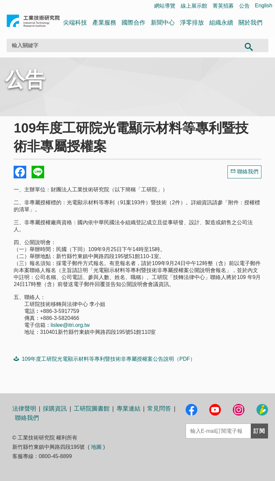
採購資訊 (55, 408)
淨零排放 (192, 22)
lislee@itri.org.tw (70, 325)
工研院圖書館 (92, 408)
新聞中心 (163, 22)
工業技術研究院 (33, 22)
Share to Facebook (20, 172)
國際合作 (133, 22)
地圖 (96, 447)
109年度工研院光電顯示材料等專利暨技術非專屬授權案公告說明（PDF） (104, 359)
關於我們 (250, 22)
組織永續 (221, 22)
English (263, 5)
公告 (244, 6)
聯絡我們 (247, 171)
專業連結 (128, 408)
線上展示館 (194, 6)
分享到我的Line (38, 172)
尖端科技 (75, 22)
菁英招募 (223, 6)
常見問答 (159, 408)
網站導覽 (164, 6)
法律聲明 (24, 408)
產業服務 (104, 22)
